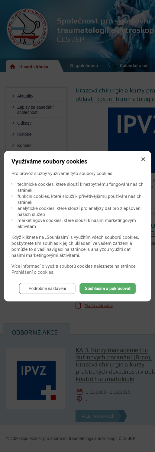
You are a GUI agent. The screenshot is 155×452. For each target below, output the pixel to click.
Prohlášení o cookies (32, 272)
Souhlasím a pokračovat (108, 288)
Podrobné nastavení (47, 288)
